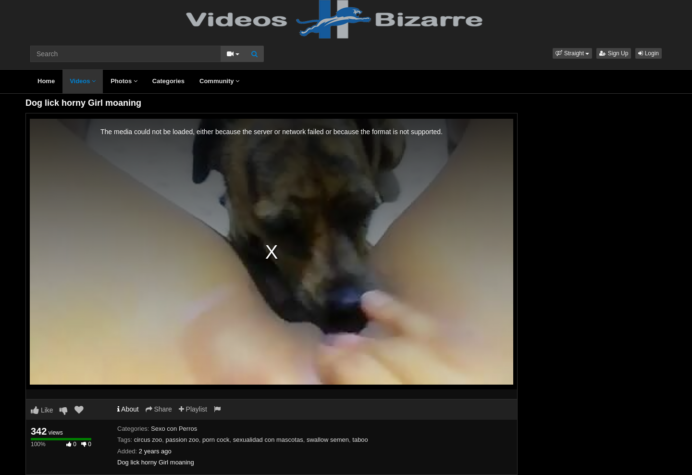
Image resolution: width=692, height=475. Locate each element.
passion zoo (181, 439)
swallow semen (328, 439)
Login (648, 53)
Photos (124, 81)
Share (159, 409)
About (128, 409)
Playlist (193, 409)
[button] (572, 53)
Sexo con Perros (174, 428)
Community (219, 81)
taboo (360, 439)
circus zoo (148, 439)
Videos (83, 81)
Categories (168, 81)
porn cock (215, 439)
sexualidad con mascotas (268, 439)
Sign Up (613, 53)
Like (42, 410)
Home (46, 81)
